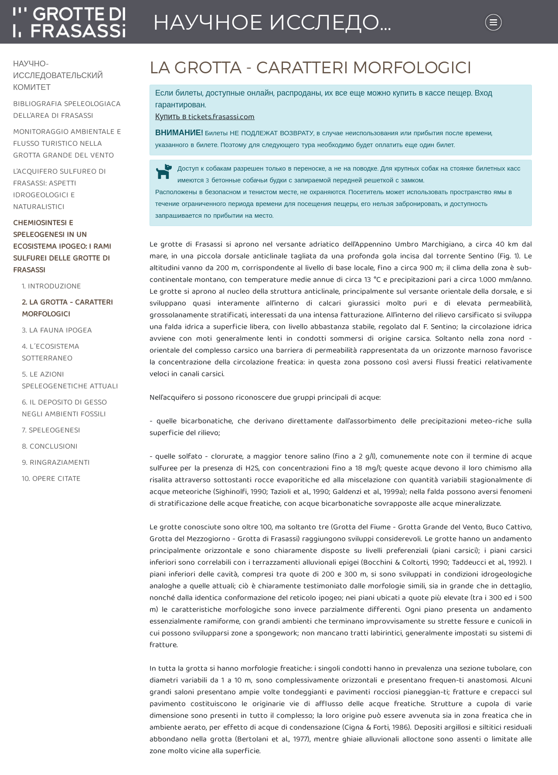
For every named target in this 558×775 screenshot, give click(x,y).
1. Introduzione (51, 287)
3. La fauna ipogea (57, 331)
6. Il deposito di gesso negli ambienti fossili (64, 409)
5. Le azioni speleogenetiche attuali (70, 381)
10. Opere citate (51, 479)
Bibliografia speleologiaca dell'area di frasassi (67, 110)
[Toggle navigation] (493, 22)
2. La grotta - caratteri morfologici (67, 309)
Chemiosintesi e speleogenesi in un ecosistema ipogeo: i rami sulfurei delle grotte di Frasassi (62, 247)
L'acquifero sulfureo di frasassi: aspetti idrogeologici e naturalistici (59, 189)
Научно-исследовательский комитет (58, 76)
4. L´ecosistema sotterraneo (50, 353)
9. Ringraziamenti (56, 463)
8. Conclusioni (50, 447)
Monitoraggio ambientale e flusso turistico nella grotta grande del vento (67, 144)
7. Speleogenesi (51, 431)
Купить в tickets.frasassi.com (205, 117)
